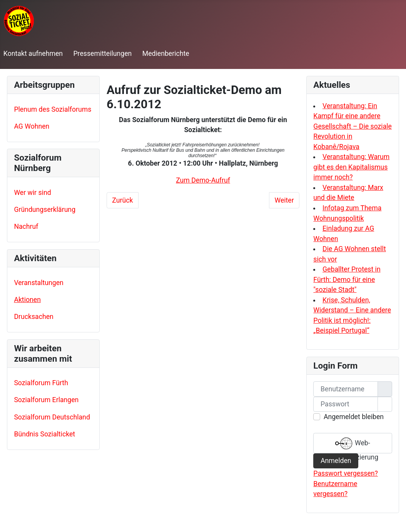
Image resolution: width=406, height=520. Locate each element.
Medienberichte (165, 53)
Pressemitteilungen (102, 53)
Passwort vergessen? (345, 473)
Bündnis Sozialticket (44, 434)
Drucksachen (33, 316)
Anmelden (336, 461)
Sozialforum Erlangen (46, 400)
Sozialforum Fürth (41, 383)
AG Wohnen (31, 126)
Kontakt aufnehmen (33, 53)
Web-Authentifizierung (353, 444)
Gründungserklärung (44, 209)
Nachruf (26, 226)
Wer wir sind (32, 192)
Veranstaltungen (38, 283)
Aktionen (27, 300)
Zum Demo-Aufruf (203, 180)
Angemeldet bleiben (354, 417)
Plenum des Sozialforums (52, 109)
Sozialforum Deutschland (52, 417)
